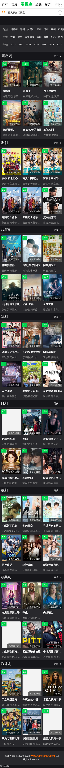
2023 (13, 44)
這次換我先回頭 (31, 265)
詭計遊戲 (28, 564)
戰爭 (20, 37)
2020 (36, 44)
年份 (5, 44)
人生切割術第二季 (12, 651)
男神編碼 (7, 564)
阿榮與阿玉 (49, 265)
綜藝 (38, 4)
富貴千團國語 (51, 178)
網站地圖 (5, 766)
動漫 (48, 4)
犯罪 (53, 37)
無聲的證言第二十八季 (35, 738)
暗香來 (27, 91)
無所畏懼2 (8, 129)
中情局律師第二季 (53, 651)
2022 (20, 44)
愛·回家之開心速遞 (12, 178)
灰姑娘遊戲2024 (52, 391)
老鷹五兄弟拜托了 (12, 352)
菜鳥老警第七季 (11, 738)
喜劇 (39, 37)
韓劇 (39, 29)
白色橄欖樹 (50, 91)
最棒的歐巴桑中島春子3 (15, 477)
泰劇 (53, 29)
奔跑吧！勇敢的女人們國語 (17, 217)
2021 (28, 44)
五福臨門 (49, 129)
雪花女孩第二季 (52, 699)
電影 (14, 4)
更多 (57, 56)
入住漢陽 (7, 391)
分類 (5, 29)
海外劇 (6, 664)
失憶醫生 (48, 612)
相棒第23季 (8, 438)
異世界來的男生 (52, 525)
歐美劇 (6, 577)
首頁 (5, 4)
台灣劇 (30, 29)
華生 (25, 612)
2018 (51, 44)
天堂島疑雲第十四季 (13, 699)
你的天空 (28, 525)
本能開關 (28, 477)
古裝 (12, 37)
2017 (59, 44)
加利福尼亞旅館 (31, 352)
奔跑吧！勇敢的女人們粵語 (38, 217)
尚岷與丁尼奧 (9, 525)
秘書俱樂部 (8, 265)
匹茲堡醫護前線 (31, 651)
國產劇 (14, 29)
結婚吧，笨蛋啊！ (33, 391)
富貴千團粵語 (30, 178)
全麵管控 (48, 304)
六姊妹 (6, 91)
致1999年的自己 (32, 129)
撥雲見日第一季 (52, 738)
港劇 (22, 29)
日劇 (46, 29)
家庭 (46, 37)
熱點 (25, 438)
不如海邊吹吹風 (11, 304)
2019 (43, 44)
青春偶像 (29, 37)
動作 (60, 37)
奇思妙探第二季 (11, 612)
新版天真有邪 (51, 564)
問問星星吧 (49, 352)
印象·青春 (28, 304)
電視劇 (26, 4)
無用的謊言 (49, 217)
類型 (5, 37)
